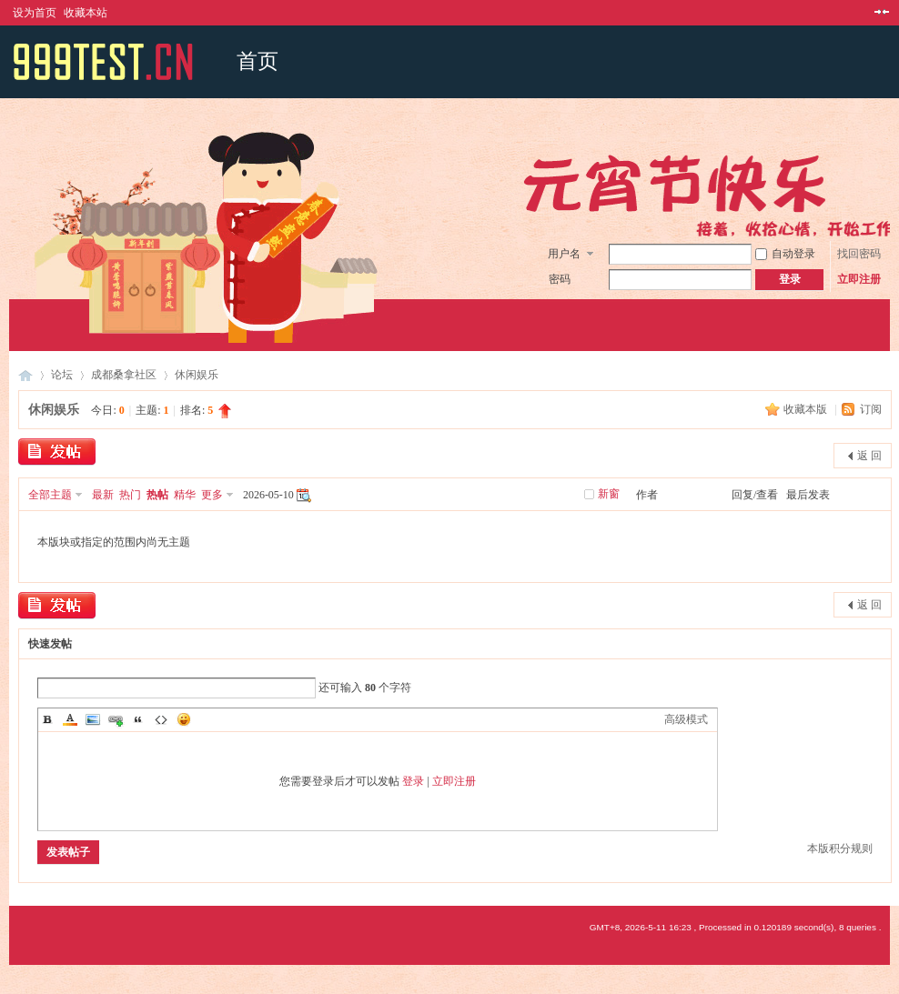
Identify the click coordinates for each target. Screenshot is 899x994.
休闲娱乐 (196, 374)
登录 (413, 781)
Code (161, 719)
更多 (212, 494)
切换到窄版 (879, 13)
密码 (560, 279)
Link (115, 719)
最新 (103, 494)
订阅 (871, 409)
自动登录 (785, 253)
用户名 (564, 253)
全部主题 (50, 494)
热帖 (157, 494)
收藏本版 (806, 409)
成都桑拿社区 (124, 374)
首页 (257, 61)
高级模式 (686, 719)
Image (93, 719)
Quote (138, 719)
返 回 (869, 455)
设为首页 (34, 12)
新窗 (609, 493)
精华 (185, 494)
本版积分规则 (840, 848)
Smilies (184, 719)
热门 (130, 494)
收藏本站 (85, 12)
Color (70, 719)
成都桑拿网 (25, 375)
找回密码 (859, 253)
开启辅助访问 (864, 13)
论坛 (62, 374)
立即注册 (859, 279)
